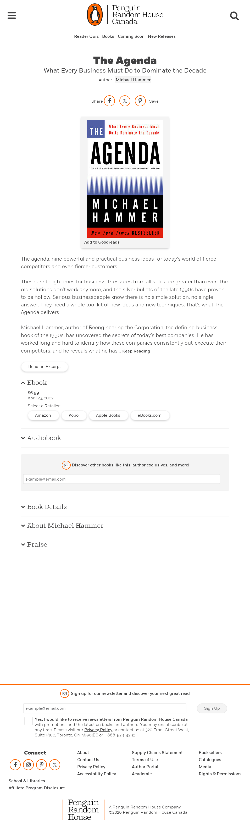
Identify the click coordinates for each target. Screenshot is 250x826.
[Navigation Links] (11, 15)
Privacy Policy (98, 730)
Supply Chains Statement (157, 752)
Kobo (74, 414)
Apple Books (108, 414)
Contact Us (88, 759)
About (83, 752)
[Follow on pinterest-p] (41, 766)
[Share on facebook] (109, 99)
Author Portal (145, 766)
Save (154, 100)
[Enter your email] (121, 478)
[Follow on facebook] (15, 766)
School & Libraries (27, 781)
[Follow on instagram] (28, 766)
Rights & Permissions (220, 774)
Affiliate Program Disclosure (37, 788)
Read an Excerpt (44, 365)
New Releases (162, 35)
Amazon (43, 414)
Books (108, 35)
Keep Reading (136, 350)
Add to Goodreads (102, 241)
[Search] (234, 15)
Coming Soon (131, 35)
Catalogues (210, 759)
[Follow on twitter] (54, 766)
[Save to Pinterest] (140, 99)
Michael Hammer (133, 78)
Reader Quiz (86, 35)
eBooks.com (150, 414)
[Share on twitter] (124, 99)
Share (97, 100)
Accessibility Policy (96, 774)
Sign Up (212, 708)
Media (205, 766)
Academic (142, 774)
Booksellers (210, 752)
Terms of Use (145, 759)
